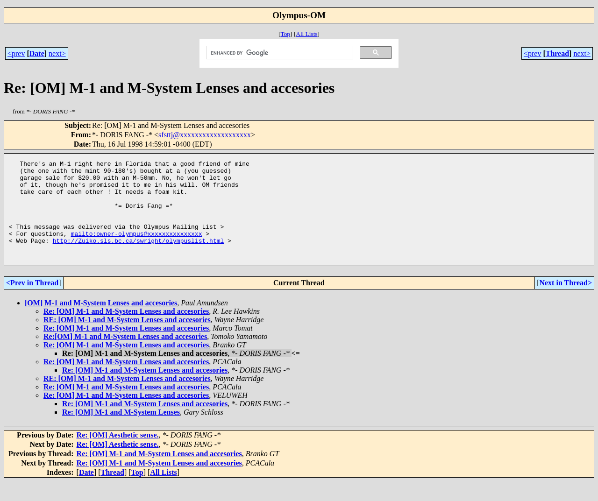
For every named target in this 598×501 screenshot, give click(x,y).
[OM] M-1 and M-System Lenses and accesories (101, 322)
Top (285, 33)
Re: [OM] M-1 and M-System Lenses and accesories (126, 331)
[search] (278, 53)
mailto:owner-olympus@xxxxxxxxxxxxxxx (136, 249)
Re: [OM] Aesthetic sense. (118, 455)
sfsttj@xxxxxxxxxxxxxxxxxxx (204, 135)
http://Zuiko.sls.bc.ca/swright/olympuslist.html (138, 257)
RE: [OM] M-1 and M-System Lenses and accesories (127, 339)
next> (57, 53)
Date (36, 53)
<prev (16, 53)
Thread (557, 53)
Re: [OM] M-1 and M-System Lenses (121, 432)
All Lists (306, 33)
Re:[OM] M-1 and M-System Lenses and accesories (125, 356)
